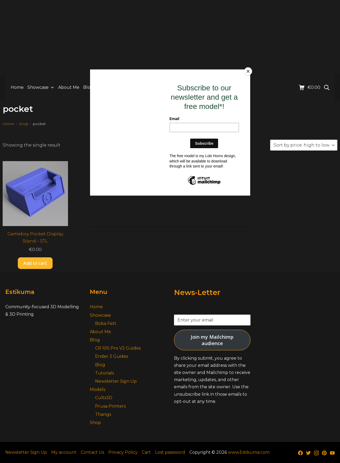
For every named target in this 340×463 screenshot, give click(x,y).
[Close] (249, 71)
